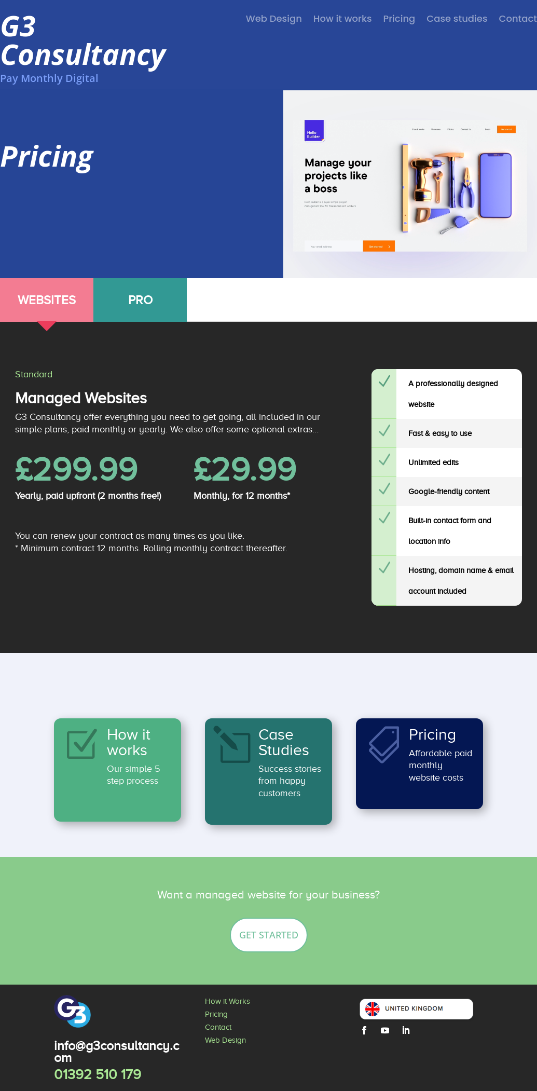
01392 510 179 (97, 1074)
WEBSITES (47, 300)
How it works (342, 20)
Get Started (268, 935)
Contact (518, 20)
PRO (140, 300)
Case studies (456, 20)
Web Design (274, 20)
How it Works (227, 1001)
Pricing (399, 20)
